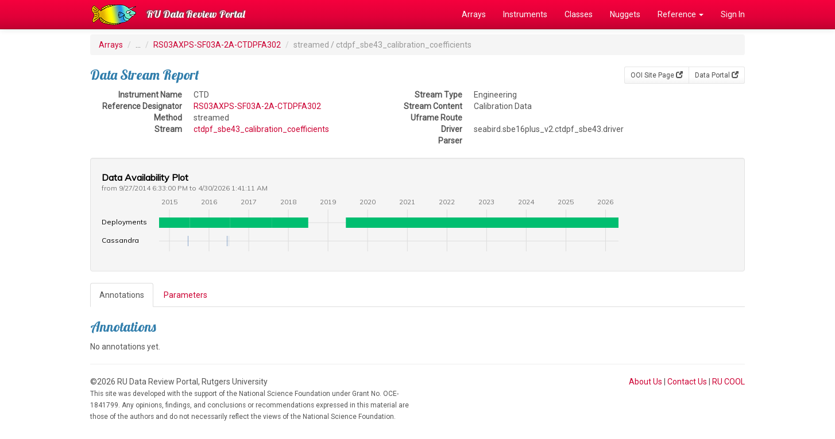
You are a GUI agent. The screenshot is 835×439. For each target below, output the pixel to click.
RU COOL (728, 381)
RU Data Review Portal (195, 14)
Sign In (733, 14)
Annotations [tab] (121, 295)
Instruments (525, 14)
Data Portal (717, 75)
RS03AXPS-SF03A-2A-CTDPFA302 (217, 44)
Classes (579, 14)
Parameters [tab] (185, 295)
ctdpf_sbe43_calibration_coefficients (261, 129)
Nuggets (625, 14)
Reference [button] (680, 14)
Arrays (474, 14)
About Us (645, 381)
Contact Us (687, 381)
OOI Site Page (657, 75)
